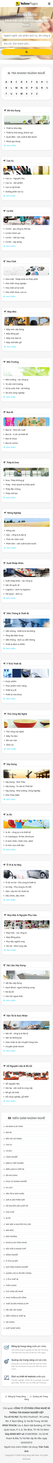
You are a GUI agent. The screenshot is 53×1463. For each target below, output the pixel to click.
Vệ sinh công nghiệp (15, 392)
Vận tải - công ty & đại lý (16, 1033)
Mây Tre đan (12, 736)
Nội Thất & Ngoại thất (16, 1248)
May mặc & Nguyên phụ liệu (22, 915)
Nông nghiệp (14, 512)
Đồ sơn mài (11, 740)
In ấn (9, 814)
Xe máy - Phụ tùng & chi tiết (18, 887)
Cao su (10, 160)
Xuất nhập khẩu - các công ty (18, 580)
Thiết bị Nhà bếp (14, 128)
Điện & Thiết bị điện (15, 1163)
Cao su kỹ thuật (12, 187)
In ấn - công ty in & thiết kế (18, 832)
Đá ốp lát (9, 991)
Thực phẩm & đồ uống (16, 1297)
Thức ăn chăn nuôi (14, 539)
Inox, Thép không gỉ (14, 480)
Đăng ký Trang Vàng (17, 1396)
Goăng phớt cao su (14, 191)
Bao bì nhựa (11, 438)
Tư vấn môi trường (14, 384)
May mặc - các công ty (16, 932)
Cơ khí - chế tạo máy (14, 237)
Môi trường (13, 361)
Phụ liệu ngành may (15, 941)
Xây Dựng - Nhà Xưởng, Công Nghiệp (22, 790)
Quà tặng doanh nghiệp (17, 1267)
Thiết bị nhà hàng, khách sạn (19, 132)
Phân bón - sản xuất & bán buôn (21, 543)
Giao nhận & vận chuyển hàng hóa (21, 1042)
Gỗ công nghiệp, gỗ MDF (17, 1096)
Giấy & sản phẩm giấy (15, 1200)
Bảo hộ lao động (14, 1138)
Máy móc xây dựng (15, 329)
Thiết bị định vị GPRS (15, 644)
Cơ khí (10, 211)
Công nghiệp (12, 1157)
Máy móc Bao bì (13, 338)
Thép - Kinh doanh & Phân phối (20, 484)
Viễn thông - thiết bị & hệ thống (20, 631)
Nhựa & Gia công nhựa (16, 1242)
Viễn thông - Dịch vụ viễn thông (20, 639)
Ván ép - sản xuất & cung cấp (19, 1088)
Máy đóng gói (12, 333)
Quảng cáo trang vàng (28, 1359)
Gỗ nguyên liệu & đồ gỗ (19, 1066)
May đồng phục (13, 937)
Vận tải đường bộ (13, 1037)
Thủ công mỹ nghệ (17, 713)
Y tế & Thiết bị (14, 663)
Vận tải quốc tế (12, 585)
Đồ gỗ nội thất (12, 1092)
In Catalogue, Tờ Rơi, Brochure (19, 836)
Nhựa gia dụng (13, 141)
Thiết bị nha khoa (13, 694)
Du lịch (9, 1187)
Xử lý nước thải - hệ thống (17, 388)
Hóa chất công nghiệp (15, 283)
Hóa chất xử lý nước (14, 287)
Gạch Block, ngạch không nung (20, 987)
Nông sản (10, 530)
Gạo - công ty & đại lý (16, 534)
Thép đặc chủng (12, 489)
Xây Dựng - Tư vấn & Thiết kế (18, 786)
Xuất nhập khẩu (15, 563)
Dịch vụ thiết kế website (28, 1376)
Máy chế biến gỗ (13, 342)
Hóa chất (11, 261)
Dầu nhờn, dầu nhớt (14, 895)
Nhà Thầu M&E (12, 795)
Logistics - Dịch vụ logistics (17, 589)
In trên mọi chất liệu (14, 845)
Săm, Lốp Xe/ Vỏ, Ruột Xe (17, 891)
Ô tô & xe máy (14, 864)
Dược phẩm (10, 681)
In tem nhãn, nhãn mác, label (19, 841)
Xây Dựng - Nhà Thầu (15, 782)
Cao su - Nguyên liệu (15, 178)
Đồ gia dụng (13, 110)
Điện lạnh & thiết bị (15, 1169)
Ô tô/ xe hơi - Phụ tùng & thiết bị (20, 882)
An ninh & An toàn (14, 1126)
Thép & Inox (13, 462)
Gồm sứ (9, 744)
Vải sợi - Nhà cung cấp (16, 946)
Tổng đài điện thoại (14, 635)
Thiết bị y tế (10, 690)
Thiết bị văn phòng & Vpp (17, 1303)
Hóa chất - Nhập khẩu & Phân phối (21, 279)
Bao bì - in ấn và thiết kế (16, 434)
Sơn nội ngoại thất (14, 996)
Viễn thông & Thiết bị (18, 613)
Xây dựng (12, 764)
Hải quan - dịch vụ (13, 593)
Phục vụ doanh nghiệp (16, 1181)
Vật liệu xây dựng (16, 965)
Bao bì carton (11, 443)
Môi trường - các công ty (16, 379)
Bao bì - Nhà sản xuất (15, 429)
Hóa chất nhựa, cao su (15, 292)
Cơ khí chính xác (13, 233)
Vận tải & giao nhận (17, 1015)
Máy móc (12, 311)
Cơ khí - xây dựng (13, 241)
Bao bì (10, 412)
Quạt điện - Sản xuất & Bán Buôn (21, 136)
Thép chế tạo (11, 493)
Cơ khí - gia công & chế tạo (17, 228)
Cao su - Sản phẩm (14, 182)
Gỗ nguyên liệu (12, 1083)
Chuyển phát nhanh (14, 1046)
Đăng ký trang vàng (28, 1346)
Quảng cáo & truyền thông (18, 1273)
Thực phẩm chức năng (16, 685)
